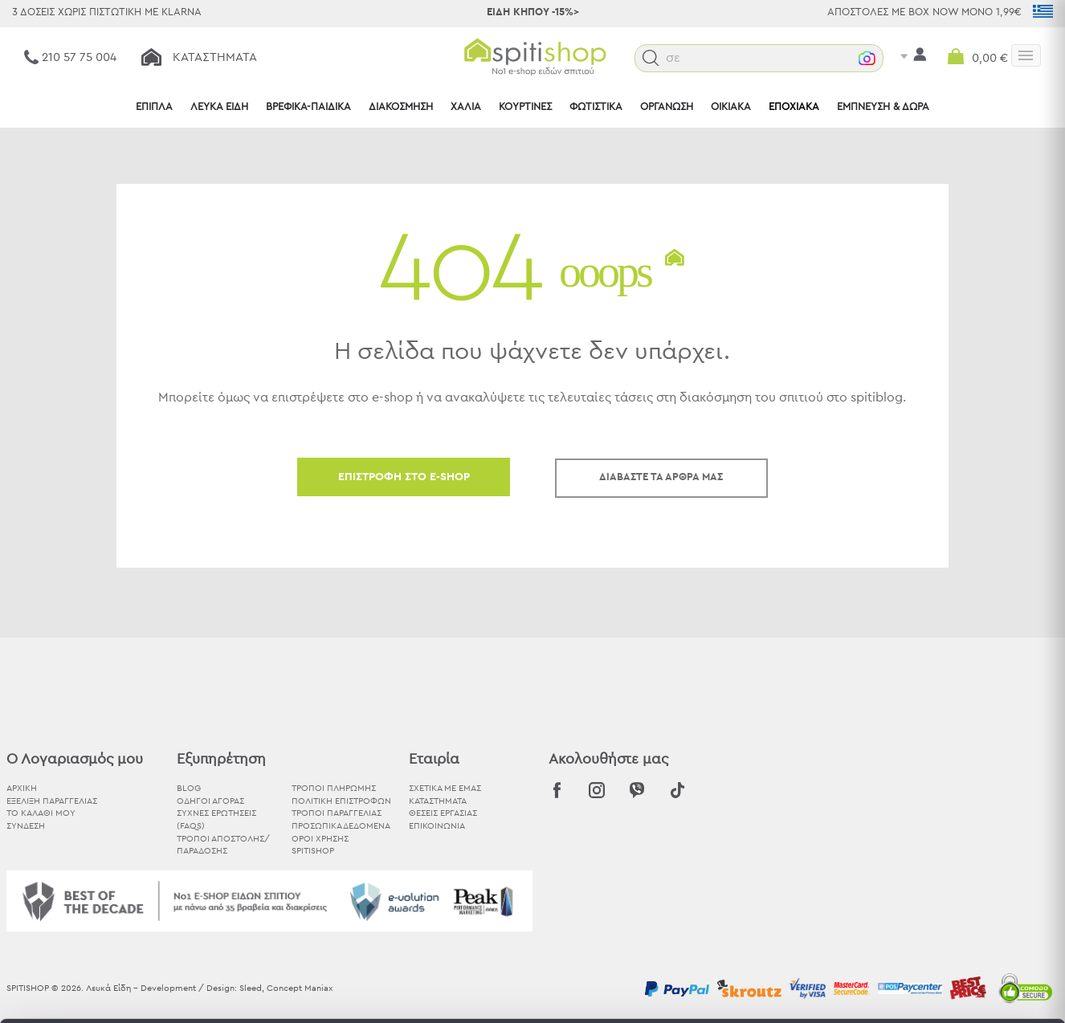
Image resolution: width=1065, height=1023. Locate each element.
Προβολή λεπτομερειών (887, 991)
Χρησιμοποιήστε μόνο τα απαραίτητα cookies (930, 907)
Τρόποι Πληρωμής (334, 788)
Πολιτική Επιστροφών (341, 801)
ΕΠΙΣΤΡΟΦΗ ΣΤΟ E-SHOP (404, 477)
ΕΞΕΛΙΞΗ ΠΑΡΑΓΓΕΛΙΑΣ (51, 801)
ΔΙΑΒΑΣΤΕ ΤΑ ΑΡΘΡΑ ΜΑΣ (661, 477)
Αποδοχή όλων (930, 845)
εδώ (425, 904)
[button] (683, 58)
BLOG (189, 788)
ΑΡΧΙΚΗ (21, 788)
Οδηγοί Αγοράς (210, 801)
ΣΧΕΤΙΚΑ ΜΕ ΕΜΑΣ (445, 788)
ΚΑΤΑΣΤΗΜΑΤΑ (438, 801)
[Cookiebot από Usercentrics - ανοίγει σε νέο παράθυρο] (104, 992)
